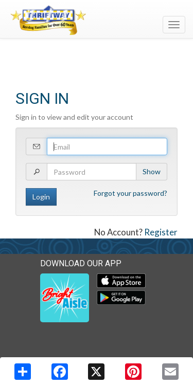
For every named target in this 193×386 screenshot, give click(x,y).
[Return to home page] (96, 20)
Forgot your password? (130, 193)
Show (152, 171)
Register (161, 232)
